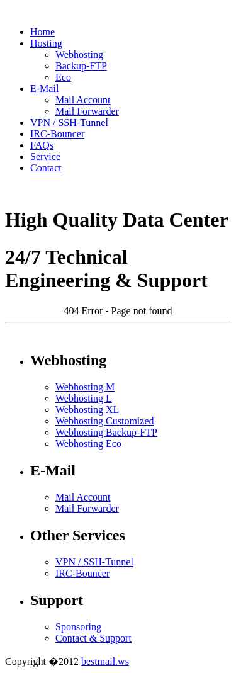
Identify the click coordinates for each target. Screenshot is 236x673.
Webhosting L (83, 398)
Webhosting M (85, 387)
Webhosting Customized (104, 421)
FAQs (41, 145)
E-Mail (44, 88)
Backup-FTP (81, 65)
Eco (63, 77)
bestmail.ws (105, 661)
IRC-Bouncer (57, 133)
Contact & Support (93, 638)
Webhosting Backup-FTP (106, 432)
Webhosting (79, 54)
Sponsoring (78, 626)
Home (42, 31)
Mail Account (83, 99)
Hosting (46, 43)
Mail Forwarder (87, 111)
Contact (46, 167)
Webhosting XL (87, 409)
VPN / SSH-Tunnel (69, 122)
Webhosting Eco (88, 443)
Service (45, 156)
